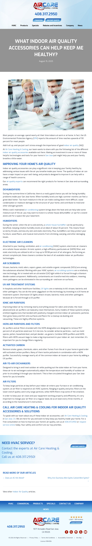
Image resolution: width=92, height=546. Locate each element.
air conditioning (31, 209)
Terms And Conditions (48, 537)
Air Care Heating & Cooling (16, 149)
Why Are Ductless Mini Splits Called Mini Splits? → (68, 479)
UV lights (45, 288)
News (80, 25)
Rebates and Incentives (52, 25)
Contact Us (65, 503)
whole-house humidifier (55, 224)
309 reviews (79, 519)
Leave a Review (76, 522)
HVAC (14, 25)
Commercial (23, 503)
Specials (35, 25)
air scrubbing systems (64, 270)
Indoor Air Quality (20, 491)
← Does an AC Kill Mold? (13, 477)
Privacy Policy (33, 537)
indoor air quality (71, 145)
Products (24, 25)
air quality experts (14, 181)
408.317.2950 (46, 14)
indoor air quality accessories (15, 152)
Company (70, 25)
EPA (35, 138)
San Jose (49, 155)
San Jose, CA (10, 418)
